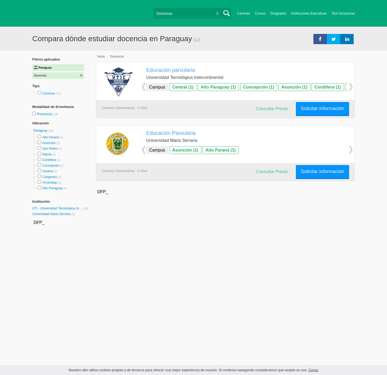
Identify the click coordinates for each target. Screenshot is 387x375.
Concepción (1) (258, 87)
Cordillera (49, 160)
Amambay (49, 182)
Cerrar (313, 370)
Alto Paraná (50, 137)
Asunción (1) (294, 87)
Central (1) (183, 87)
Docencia (117, 56)
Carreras (243, 13)
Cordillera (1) (327, 87)
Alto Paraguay (52, 188)
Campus (157, 87)
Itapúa (46, 154)
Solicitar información (322, 108)
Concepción (50, 165)
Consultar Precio (272, 108)
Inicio (101, 56)
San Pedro (50, 148)
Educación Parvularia (171, 133)
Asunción (48, 143)
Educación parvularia (170, 70)
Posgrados (278, 13)
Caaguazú (49, 177)
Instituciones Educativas (309, 13)
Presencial (45, 114)
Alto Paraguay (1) (218, 87)
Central (47, 171)
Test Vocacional (343, 13)
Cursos (260, 13)
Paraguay (41, 130)
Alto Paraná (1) (220, 150)
